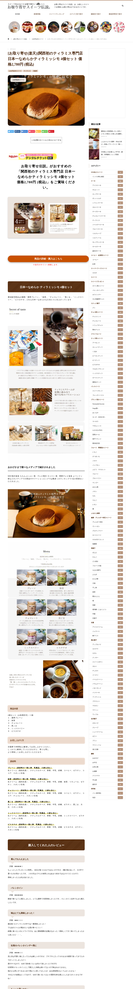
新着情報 (37, 14)
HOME (17, 14)
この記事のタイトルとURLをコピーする (46, 140)
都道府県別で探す (115, 14)
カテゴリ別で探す (76, 14)
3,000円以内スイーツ (15, 71)
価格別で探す (96, 14)
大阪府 (35, 71)
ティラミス (27, 71)
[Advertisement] (107, 82)
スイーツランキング (56, 14)
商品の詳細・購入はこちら (48, 258)
